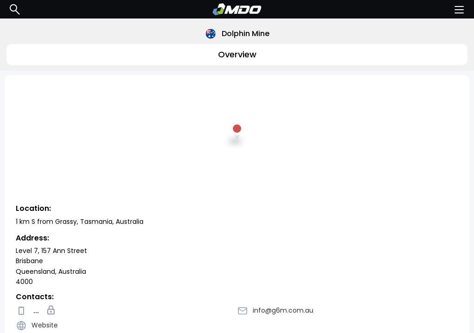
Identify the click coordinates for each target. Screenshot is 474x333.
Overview (237, 54)
